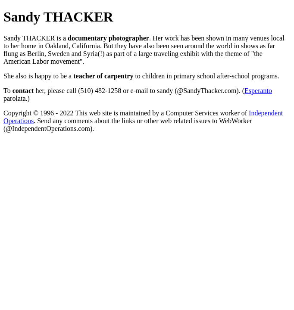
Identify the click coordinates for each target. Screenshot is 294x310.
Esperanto (258, 90)
